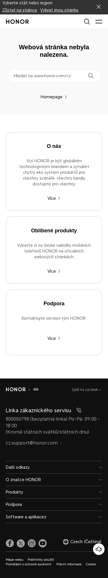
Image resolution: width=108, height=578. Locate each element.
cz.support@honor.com (34, 443)
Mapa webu (14, 560)
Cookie (91, 564)
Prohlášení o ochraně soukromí (29, 564)
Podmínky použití (41, 560)
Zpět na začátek (85, 390)
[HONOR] (16, 389)
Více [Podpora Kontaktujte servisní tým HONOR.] (54, 338)
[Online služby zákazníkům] (99, 549)
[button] (90, 75)
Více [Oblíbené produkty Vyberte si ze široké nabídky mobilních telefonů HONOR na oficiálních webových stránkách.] (54, 271)
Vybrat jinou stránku (59, 10)
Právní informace (69, 564)
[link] (10, 543)
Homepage (54, 97)
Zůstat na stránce (19, 10)
